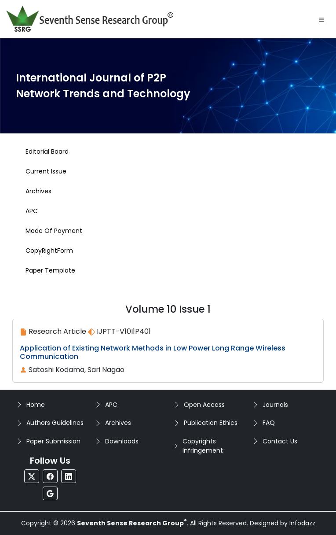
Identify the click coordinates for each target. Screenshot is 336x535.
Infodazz (302, 523)
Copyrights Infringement (203, 446)
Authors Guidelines (55, 422)
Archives (118, 422)
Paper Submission (53, 441)
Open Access (204, 404)
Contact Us (280, 441)
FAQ (269, 422)
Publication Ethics (210, 422)
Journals (275, 404)
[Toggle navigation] (321, 19)
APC (111, 404)
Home (35, 404)
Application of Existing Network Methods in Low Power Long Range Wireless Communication (152, 352)
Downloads (122, 441)
